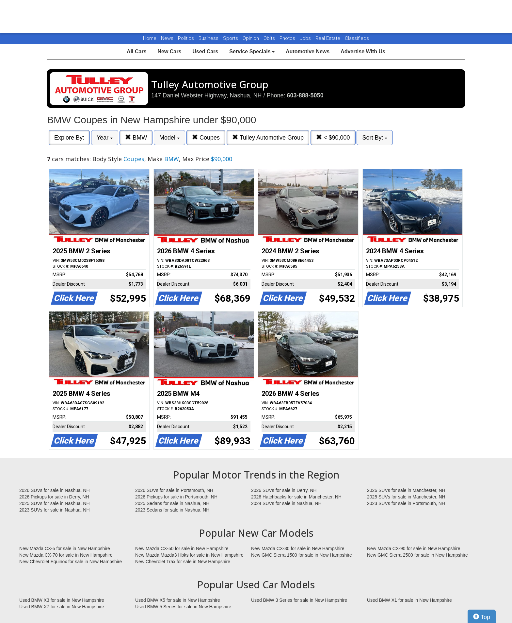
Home (149, 38)
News (167, 38)
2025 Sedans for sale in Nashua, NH (172, 503)
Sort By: (374, 137)
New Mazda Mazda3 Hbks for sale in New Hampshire (189, 555)
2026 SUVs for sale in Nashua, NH (54, 490)
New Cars (169, 51)
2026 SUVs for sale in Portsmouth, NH (174, 490)
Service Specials (252, 51)
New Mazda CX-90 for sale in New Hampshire (413, 548)
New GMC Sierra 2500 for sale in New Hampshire (417, 555)
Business (209, 38)
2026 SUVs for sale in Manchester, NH (406, 490)
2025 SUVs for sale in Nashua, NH (54, 503)
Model (169, 137)
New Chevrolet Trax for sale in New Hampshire (182, 561)
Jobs (306, 38)
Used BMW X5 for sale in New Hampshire (177, 600)
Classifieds (357, 38)
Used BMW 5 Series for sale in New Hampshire (183, 606)
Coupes (206, 137)
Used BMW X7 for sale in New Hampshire (61, 606)
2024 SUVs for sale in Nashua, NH (286, 503)
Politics (186, 38)
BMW (136, 137)
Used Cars (205, 51)
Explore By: (69, 137)
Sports (231, 38)
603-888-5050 (305, 95)
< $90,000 (333, 137)
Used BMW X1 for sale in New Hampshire (409, 600)
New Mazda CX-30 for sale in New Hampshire (297, 548)
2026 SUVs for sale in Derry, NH (283, 490)
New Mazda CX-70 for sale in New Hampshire (66, 555)
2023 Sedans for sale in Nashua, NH (172, 510)
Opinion (251, 38)
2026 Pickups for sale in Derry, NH (54, 496)
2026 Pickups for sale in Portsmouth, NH (176, 496)
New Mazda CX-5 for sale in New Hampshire (64, 548)
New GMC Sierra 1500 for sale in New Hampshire (301, 555)
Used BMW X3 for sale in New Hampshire (61, 600)
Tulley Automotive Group (268, 137)
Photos (288, 38)
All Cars (136, 51)
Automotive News (307, 51)
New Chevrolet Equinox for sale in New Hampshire (70, 561)
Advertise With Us (363, 51)
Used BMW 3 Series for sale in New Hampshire (299, 600)
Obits (270, 38)
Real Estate (328, 38)
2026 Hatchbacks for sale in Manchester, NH (296, 496)
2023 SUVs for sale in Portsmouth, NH (406, 503)
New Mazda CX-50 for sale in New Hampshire (182, 548)
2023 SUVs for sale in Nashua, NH (54, 510)
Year (105, 137)
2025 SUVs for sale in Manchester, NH (406, 496)
